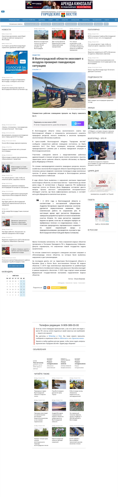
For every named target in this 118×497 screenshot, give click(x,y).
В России (93, 230)
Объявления (97, 20)
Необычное (75, 20)
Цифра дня (93, 171)
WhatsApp (53, 336)
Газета (107, 20)
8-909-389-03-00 (70, 325)
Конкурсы (86, 20)
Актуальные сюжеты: (16, 24)
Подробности (95, 77)
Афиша (91, 108)
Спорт (50, 20)
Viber (60, 336)
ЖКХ (57, 20)
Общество (36, 55)
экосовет (82, 283)
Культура (65, 20)
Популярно (94, 30)
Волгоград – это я (97, 138)
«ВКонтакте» (64, 338)
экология (69, 283)
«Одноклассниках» (77, 338)
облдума (62, 283)
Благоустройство (29, 20)
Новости (6, 30)
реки (75, 283)
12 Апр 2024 (35, 69)
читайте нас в (59, 287)
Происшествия (14, 20)
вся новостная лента (16, 266)
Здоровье (41, 20)
